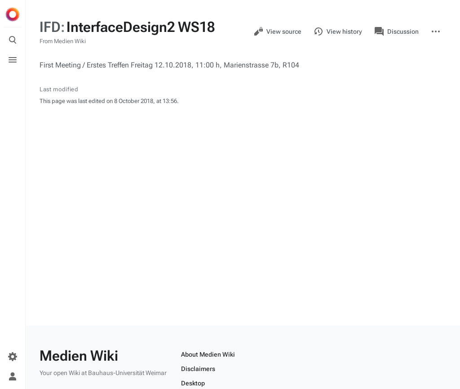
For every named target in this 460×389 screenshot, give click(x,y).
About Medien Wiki (208, 354)
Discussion (397, 31)
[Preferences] (13, 357)
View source (277, 31)
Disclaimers (198, 368)
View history (338, 31)
